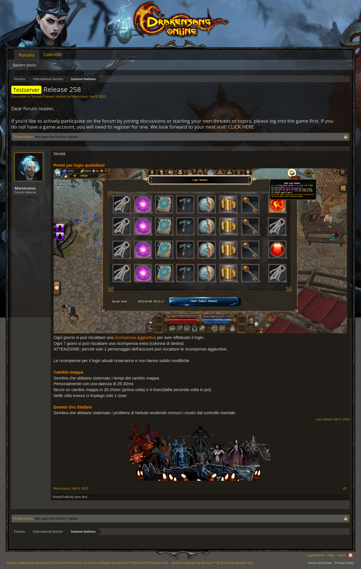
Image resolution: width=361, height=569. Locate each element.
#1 (345, 488)
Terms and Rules (320, 563)
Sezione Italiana (43, 96)
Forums (27, 55)
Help (330, 555)
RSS (351, 555)
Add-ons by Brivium (212, 563)
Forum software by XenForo (47, 563)
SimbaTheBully (63, 497)
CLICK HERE (241, 126)
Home (341, 555)
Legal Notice (316, 555)
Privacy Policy (344, 563)
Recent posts (24, 65)
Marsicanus (79, 96)
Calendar (52, 54)
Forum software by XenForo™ (129, 563)
